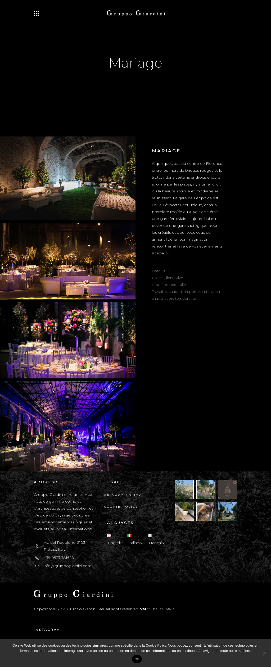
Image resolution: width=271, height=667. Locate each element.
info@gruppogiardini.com (68, 565)
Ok (136, 659)
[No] (264, 653)
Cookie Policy (121, 507)
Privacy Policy (122, 495)
